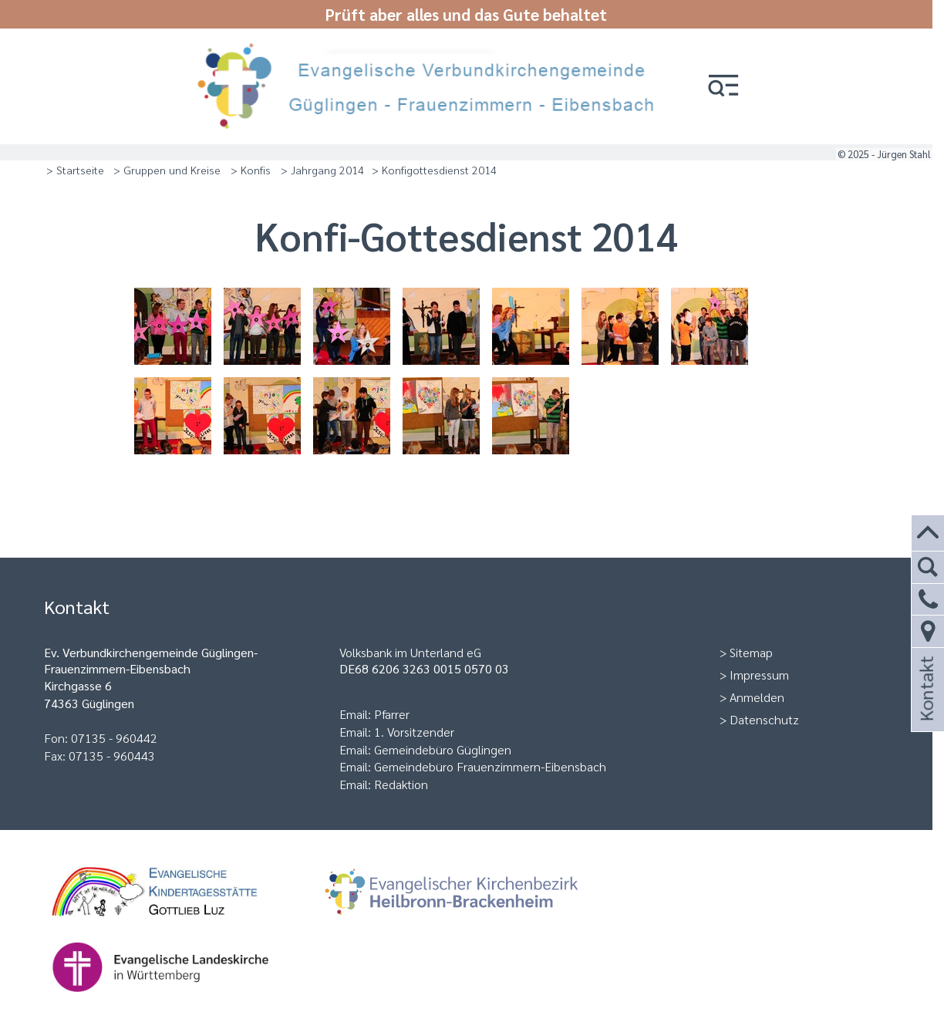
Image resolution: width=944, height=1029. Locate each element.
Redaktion (401, 784)
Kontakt (925, 709)
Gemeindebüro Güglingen (442, 749)
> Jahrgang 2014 (322, 170)
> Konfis (251, 170)
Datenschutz (764, 719)
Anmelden (757, 697)
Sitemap (751, 652)
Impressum (759, 674)
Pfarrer (392, 714)
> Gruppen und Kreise (167, 170)
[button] (723, 86)
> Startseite (75, 170)
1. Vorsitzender (414, 732)
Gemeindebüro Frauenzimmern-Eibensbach (490, 766)
